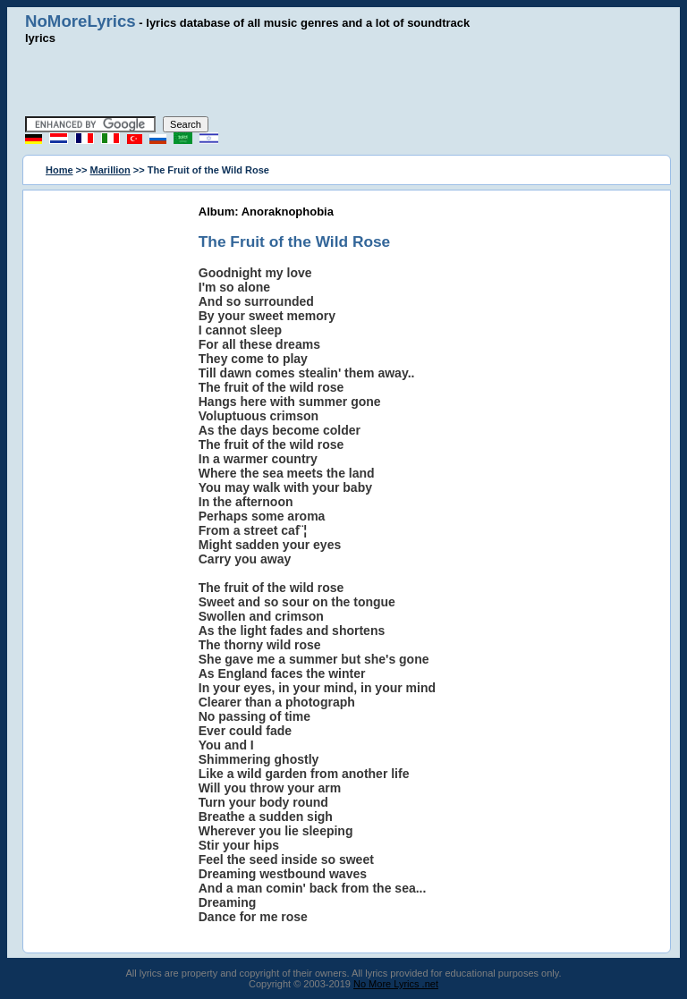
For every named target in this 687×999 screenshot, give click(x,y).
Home (59, 170)
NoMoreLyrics (80, 21)
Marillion (110, 170)
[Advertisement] (343, 80)
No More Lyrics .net (395, 983)
